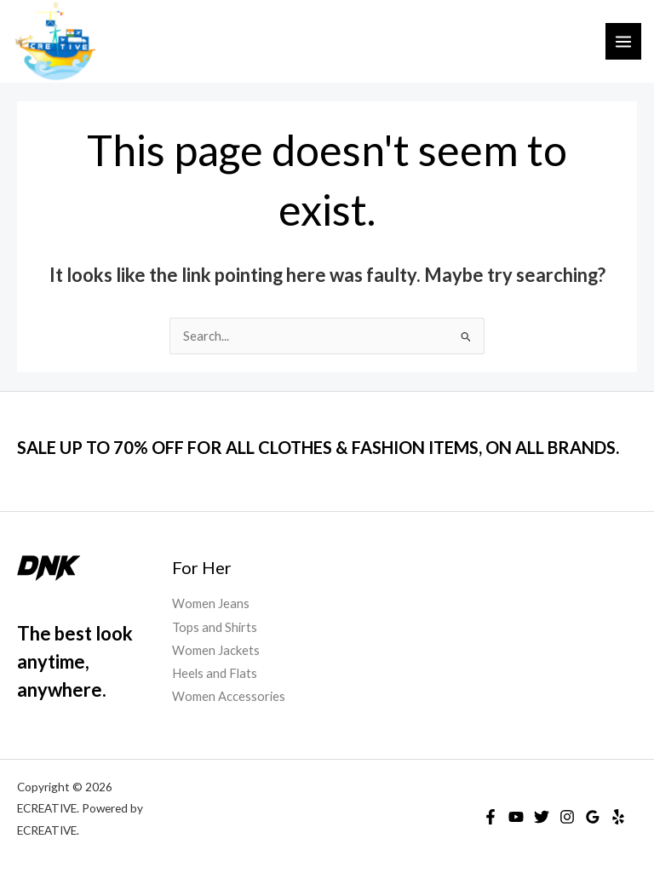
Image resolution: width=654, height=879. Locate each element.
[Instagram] (567, 816)
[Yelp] (618, 816)
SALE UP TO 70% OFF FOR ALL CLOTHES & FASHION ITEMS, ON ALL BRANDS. (318, 447)
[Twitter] (541, 816)
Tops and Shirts (214, 627)
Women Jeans (211, 603)
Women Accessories (228, 696)
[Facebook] (490, 816)
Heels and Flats (214, 673)
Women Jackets (216, 650)
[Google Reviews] (592, 816)
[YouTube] (516, 816)
